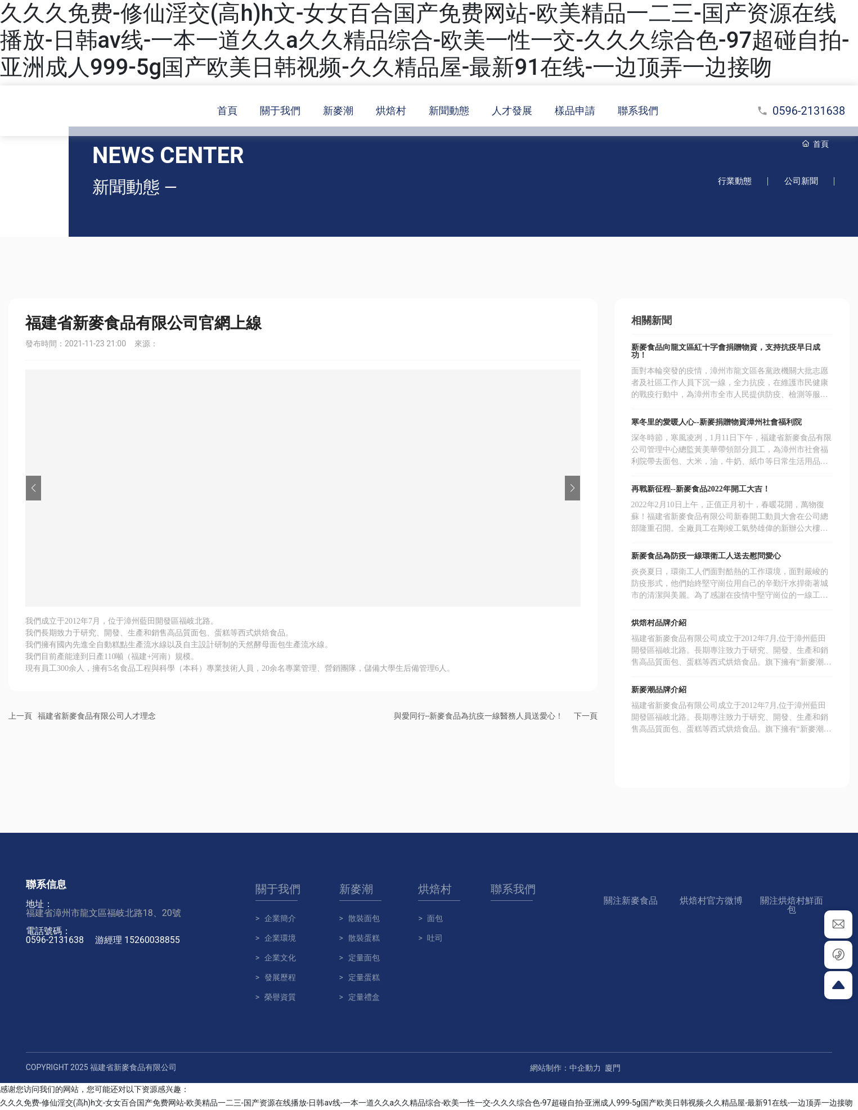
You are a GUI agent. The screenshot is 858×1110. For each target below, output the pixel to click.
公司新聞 (800, 182)
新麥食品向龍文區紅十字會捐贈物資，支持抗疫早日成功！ (725, 352)
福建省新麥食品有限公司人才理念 (97, 716)
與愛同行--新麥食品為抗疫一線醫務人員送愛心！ (479, 716)
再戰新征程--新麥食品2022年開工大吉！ (700, 489)
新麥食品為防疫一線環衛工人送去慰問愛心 (706, 556)
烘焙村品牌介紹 (658, 623)
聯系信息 (46, 885)
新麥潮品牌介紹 (658, 690)
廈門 (613, 1068)
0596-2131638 (801, 111)
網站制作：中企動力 (565, 1068)
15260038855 (152, 940)
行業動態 (733, 182)
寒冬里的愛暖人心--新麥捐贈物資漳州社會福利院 (716, 422)
